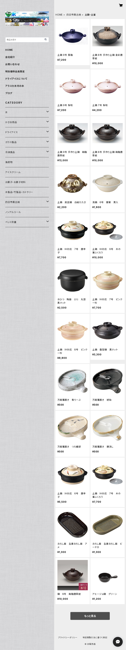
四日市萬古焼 (73, 14)
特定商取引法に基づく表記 (95, 637)
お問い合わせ (12, 64)
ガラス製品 (11, 142)
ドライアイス (11, 132)
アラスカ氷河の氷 (14, 85)
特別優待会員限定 (15, 71)
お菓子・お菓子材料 (15, 182)
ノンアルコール (13, 212)
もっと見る (90, 616)
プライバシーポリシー (67, 637)
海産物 (8, 162)
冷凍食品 (10, 152)
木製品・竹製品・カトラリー (19, 192)
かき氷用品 (11, 122)
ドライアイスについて (16, 78)
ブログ (8, 93)
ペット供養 (10, 222)
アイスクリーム (13, 172)
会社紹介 (10, 57)
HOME (59, 14)
